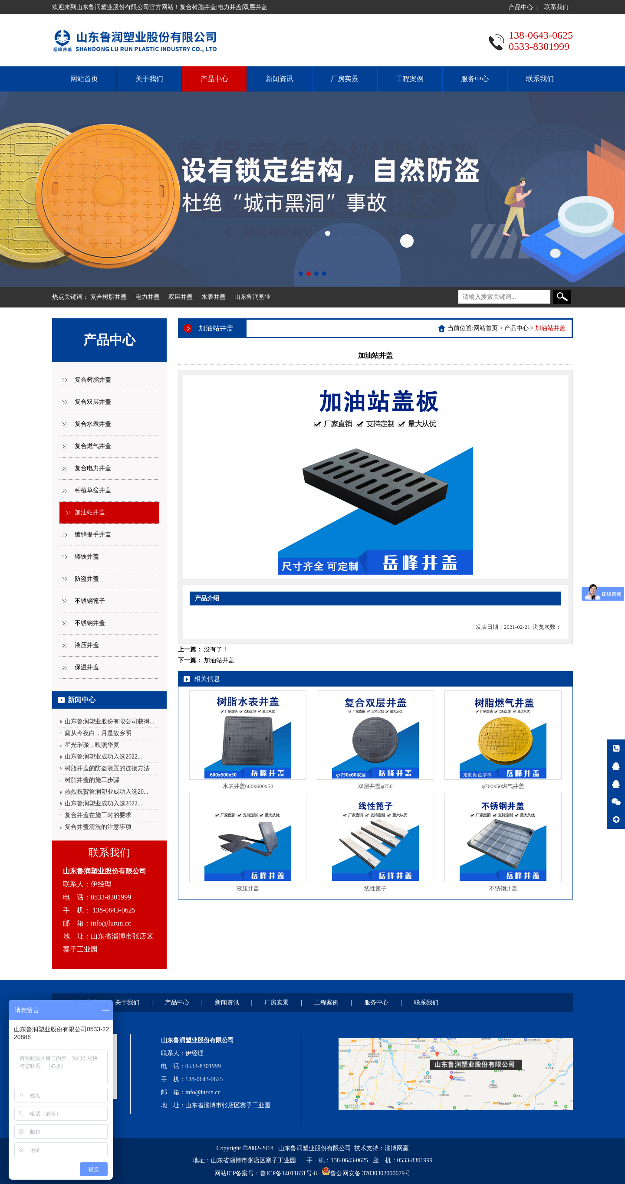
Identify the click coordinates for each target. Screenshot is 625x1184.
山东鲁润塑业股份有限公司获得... (110, 721)
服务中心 (475, 78)
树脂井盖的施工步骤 (92, 780)
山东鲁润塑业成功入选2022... (103, 756)
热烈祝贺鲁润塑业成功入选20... (106, 791)
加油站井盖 (90, 512)
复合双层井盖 (93, 402)
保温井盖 (87, 667)
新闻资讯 (279, 78)
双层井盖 (180, 297)
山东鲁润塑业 (252, 297)
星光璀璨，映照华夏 (92, 745)
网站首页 (84, 78)
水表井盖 (213, 297)
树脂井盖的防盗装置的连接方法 (107, 768)
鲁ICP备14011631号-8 (288, 1173)
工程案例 (410, 78)
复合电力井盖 (93, 468)
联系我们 (556, 7)
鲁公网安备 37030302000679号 (370, 1173)
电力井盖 (147, 297)
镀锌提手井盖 (93, 534)
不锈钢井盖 (90, 623)
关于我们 (149, 78)
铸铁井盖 (87, 556)
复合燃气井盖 (93, 446)
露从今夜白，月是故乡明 (98, 733)
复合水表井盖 (93, 424)
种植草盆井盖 (93, 490)
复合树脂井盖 (108, 297)
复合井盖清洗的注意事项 (98, 827)
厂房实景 (345, 78)
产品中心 (521, 7)
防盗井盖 (87, 579)
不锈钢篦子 (90, 601)
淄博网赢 (397, 1148)
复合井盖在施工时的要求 (98, 815)
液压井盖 (87, 645)
